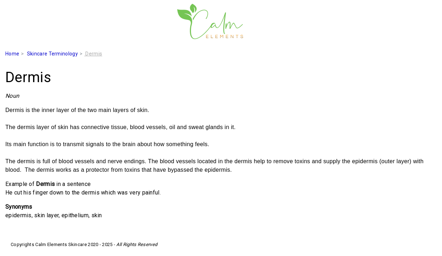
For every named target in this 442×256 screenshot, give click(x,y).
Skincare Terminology (52, 54)
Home (12, 54)
